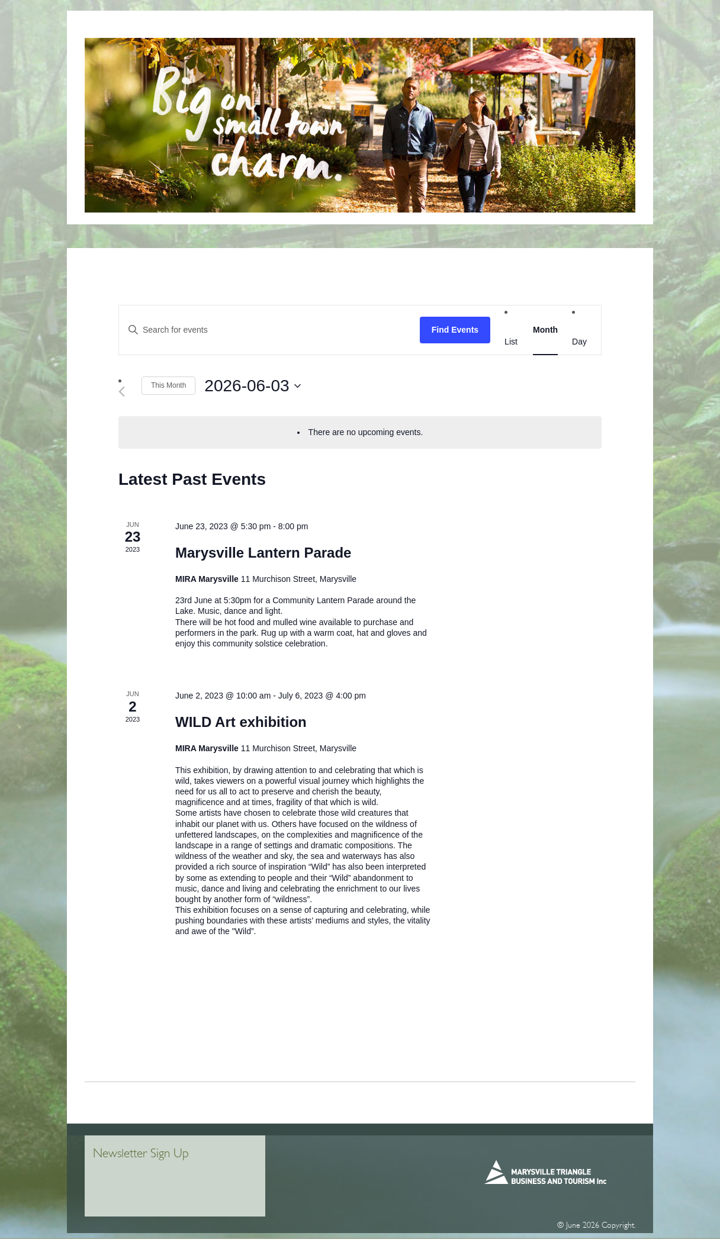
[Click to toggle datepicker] (252, 386)
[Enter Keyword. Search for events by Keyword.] (269, 330)
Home (127, 29)
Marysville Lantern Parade (263, 553)
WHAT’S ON (578, 29)
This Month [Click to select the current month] (168, 385)
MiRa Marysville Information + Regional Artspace (309, 29)
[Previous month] (125, 391)
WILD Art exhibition (241, 722)
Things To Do (444, 29)
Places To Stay (514, 29)
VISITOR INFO (177, 29)
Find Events (455, 329)
